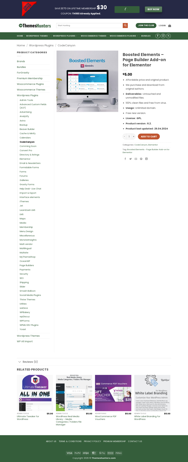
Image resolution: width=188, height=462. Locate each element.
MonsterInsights (28, 239)
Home (20, 36)
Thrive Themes (27, 299)
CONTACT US (135, 441)
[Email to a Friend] (136, 159)
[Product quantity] (129, 136)
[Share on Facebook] (125, 159)
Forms (23, 171)
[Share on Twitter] (130, 159)
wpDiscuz (25, 316)
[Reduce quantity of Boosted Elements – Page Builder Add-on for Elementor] (124, 136)
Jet (21, 205)
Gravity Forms (27, 184)
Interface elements (30, 197)
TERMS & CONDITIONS (70, 441)
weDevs (24, 308)
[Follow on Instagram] (163, 36)
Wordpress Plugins (41, 45)
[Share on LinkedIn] (146, 159)
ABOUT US (51, 441)
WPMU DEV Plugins (29, 325)
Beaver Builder (27, 129)
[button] (162, 25)
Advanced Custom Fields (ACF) (33, 106)
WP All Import (25, 341)
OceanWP (25, 261)
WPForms (25, 320)
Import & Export (28, 192)
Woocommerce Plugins (124, 35)
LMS (22, 214)
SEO (22, 278)
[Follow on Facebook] (157, 36)
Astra (22, 120)
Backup (24, 124)
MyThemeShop (28, 256)
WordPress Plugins (65, 35)
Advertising (26, 112)
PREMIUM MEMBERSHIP (114, 441)
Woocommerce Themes (93, 36)
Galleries (24, 180)
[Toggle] (20, 362)
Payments (25, 269)
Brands (21, 61)
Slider (22, 286)
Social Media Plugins (30, 295)
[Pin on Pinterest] (141, 159)
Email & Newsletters (30, 163)
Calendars (25, 137)
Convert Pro (26, 150)
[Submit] (125, 25)
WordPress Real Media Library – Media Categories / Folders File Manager (69, 420)
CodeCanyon (66, 45)
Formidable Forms (29, 167)
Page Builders (27, 265)
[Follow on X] (168, 36)
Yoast (23, 329)
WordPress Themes (38, 35)
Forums (24, 175)
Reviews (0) (27, 362)
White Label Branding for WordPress (147, 418)
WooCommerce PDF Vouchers (105, 418)
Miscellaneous (27, 235)
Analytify (24, 116)
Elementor (153, 145)
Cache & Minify (28, 133)
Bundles (146, 36)
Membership (26, 227)
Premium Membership (30, 78)
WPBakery (25, 312)
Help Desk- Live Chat (30, 188)
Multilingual (25, 248)
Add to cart (149, 136)
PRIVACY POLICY (92, 441)
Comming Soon (28, 146)
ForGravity (23, 72)
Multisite (24, 252)
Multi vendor (26, 244)
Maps (23, 218)
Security (24, 273)
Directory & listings (29, 154)
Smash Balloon (28, 290)
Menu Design (26, 231)
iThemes (24, 201)
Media (23, 222)
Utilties (23, 303)
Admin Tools (26, 100)
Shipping (24, 282)
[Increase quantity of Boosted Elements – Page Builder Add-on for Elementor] (134, 136)
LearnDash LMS (27, 210)
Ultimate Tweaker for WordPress (28, 418)
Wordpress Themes (28, 336)
